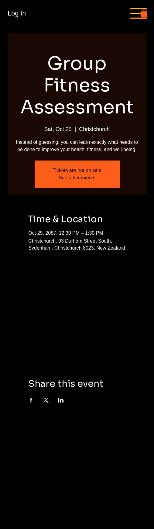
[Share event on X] (46, 400)
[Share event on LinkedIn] (61, 400)
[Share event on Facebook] (31, 400)
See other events (77, 177)
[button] (144, 13)
